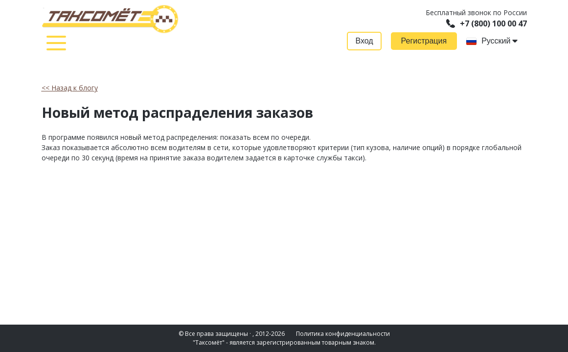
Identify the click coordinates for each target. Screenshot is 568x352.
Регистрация (424, 41)
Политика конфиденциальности (343, 334)
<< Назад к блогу (70, 87)
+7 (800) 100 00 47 (486, 23)
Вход (364, 41)
